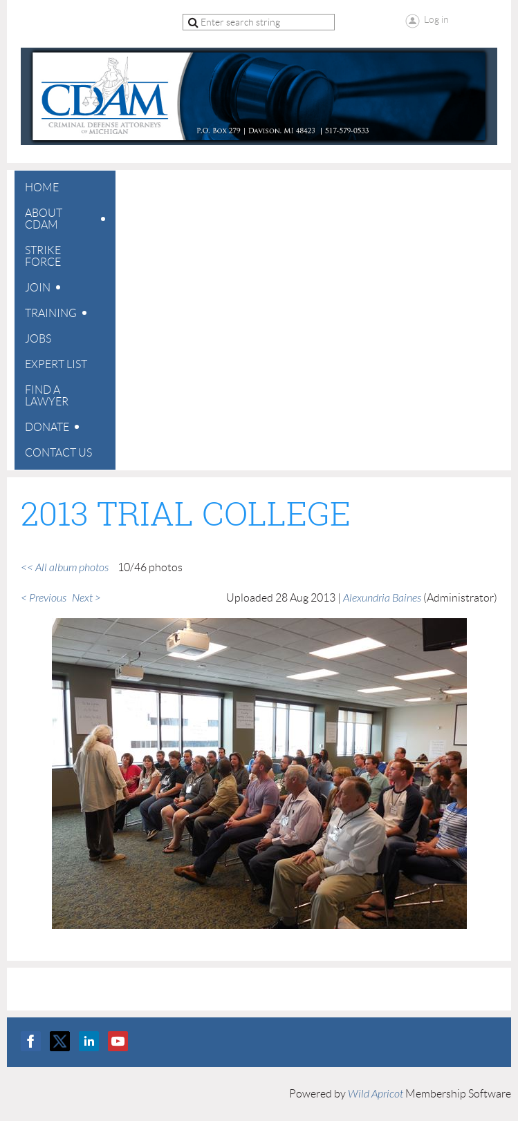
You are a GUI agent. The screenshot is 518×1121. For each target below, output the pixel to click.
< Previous (43, 598)
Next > (86, 598)
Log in (436, 19)
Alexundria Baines (382, 598)
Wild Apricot (375, 1094)
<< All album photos (65, 568)
